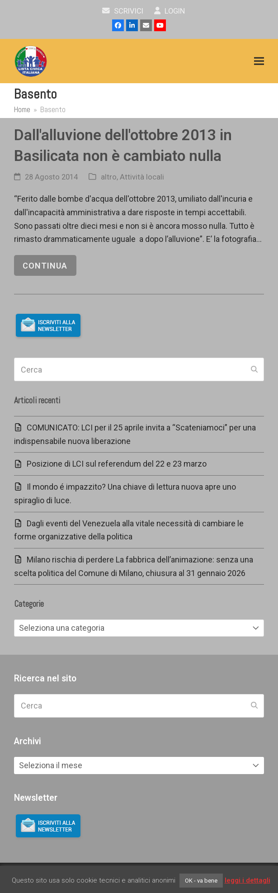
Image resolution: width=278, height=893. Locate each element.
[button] (259, 61)
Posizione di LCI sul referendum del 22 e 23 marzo (117, 463)
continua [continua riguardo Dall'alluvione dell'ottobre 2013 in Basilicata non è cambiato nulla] (45, 265)
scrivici (122, 11)
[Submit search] (254, 369)
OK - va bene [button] (201, 880)
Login (169, 11)
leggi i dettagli (247, 880)
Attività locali (142, 177)
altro (109, 177)
